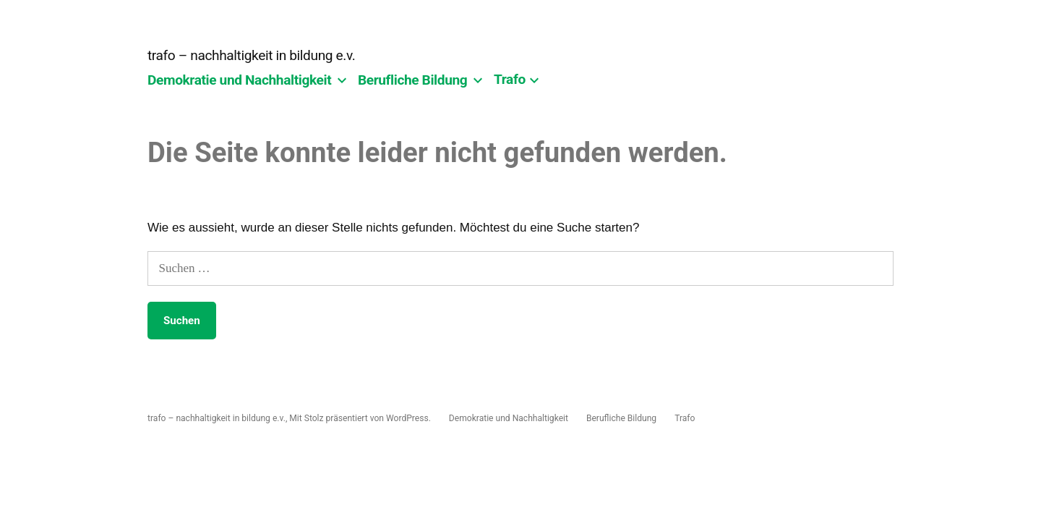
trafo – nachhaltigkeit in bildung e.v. (251, 55)
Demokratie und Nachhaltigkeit (239, 80)
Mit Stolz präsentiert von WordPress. (361, 418)
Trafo (510, 80)
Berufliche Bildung (412, 80)
